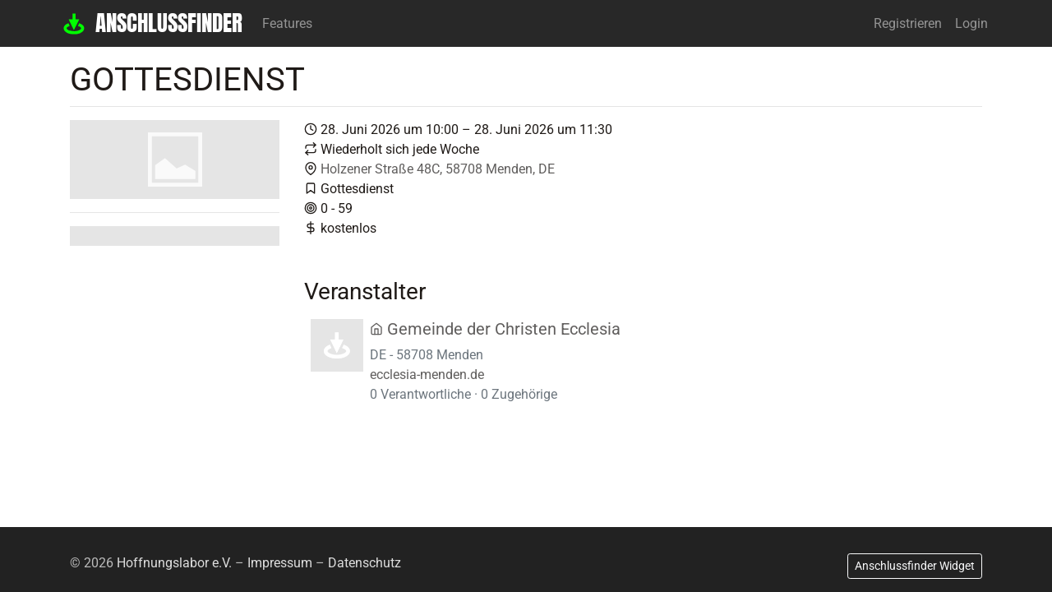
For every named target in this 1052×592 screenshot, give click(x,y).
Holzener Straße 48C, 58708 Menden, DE (438, 169)
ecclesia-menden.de (427, 374)
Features (287, 23)
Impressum (279, 563)
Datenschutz (364, 563)
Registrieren (908, 23)
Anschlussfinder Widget (915, 565)
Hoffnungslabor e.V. (174, 563)
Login (971, 23)
